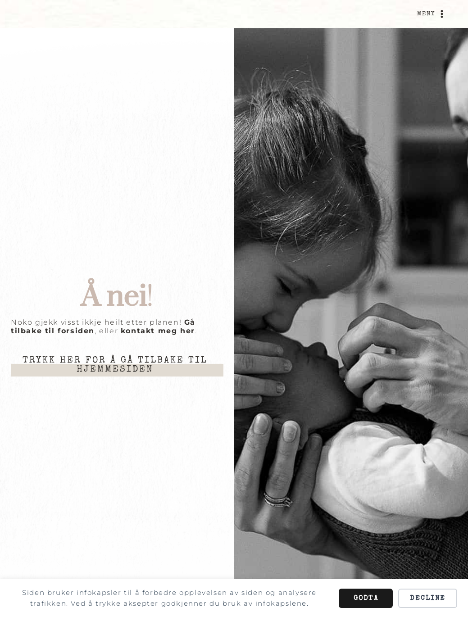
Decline (427, 598)
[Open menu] (432, 14)
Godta (366, 598)
